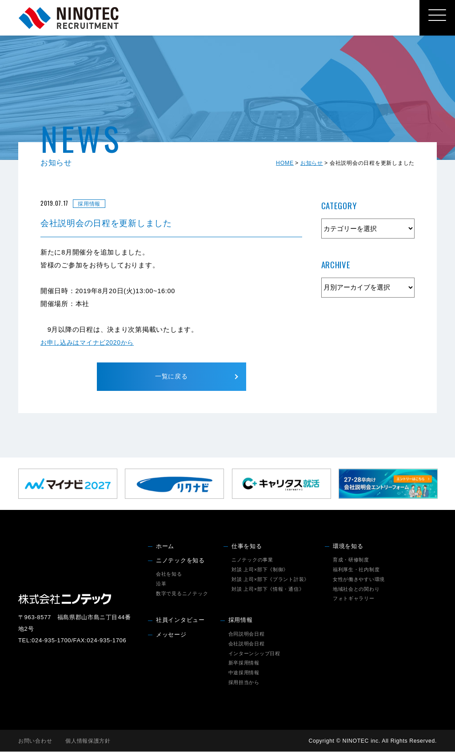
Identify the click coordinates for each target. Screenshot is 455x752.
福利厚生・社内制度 (356, 570)
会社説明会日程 (246, 644)
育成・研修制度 (351, 560)
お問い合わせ (35, 741)
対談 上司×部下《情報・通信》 (267, 589)
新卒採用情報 (243, 663)
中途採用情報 (243, 673)
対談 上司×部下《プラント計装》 (270, 579)
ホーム (165, 547)
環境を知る (348, 547)
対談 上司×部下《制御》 (259, 570)
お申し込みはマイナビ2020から (90, 342)
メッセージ (171, 635)
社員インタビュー (180, 621)
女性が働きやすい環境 (359, 579)
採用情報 (240, 621)
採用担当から (243, 682)
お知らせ (311, 163)
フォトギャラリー (354, 599)
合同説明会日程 (246, 634)
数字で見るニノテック (182, 594)
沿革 (161, 584)
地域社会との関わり (356, 589)
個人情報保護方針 (88, 741)
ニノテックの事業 (252, 560)
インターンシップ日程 (254, 654)
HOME (285, 163)
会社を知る (169, 574)
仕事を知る (246, 547)
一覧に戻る (171, 376)
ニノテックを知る (180, 561)
